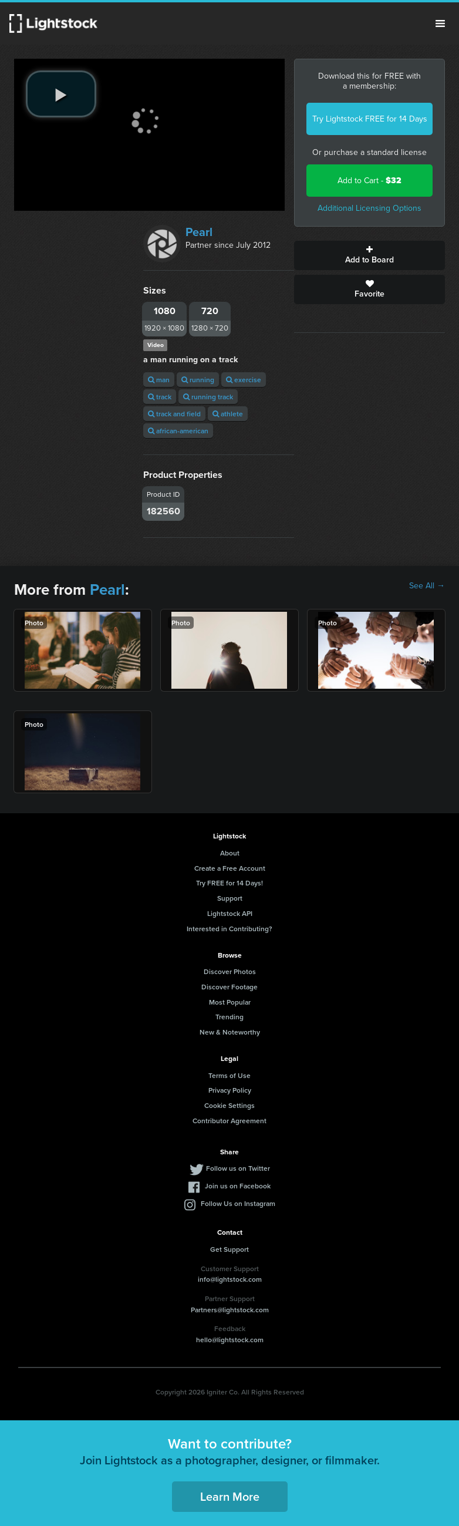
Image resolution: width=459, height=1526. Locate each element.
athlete (227, 414)
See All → (427, 586)
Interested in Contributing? (229, 929)
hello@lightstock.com (230, 1340)
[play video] (61, 93)
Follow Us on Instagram (238, 1203)
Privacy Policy (229, 1090)
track (159, 397)
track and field (174, 414)
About (229, 853)
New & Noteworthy (230, 1032)
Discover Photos (230, 971)
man (159, 380)
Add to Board (369, 255)
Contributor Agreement (229, 1121)
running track (208, 397)
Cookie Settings (229, 1105)
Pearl (198, 232)
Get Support (229, 1249)
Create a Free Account (229, 868)
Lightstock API (229, 913)
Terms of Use (229, 1075)
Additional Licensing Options (369, 208)
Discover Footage (229, 987)
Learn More (229, 1496)
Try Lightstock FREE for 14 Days (369, 119)
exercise (243, 380)
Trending (229, 1017)
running (197, 380)
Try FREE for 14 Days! (229, 883)
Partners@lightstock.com (230, 1310)
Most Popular (230, 1002)
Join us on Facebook (238, 1186)
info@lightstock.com (230, 1279)
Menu (440, 23)
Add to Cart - (369, 180)
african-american (178, 431)
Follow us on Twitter (238, 1168)
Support (229, 898)
